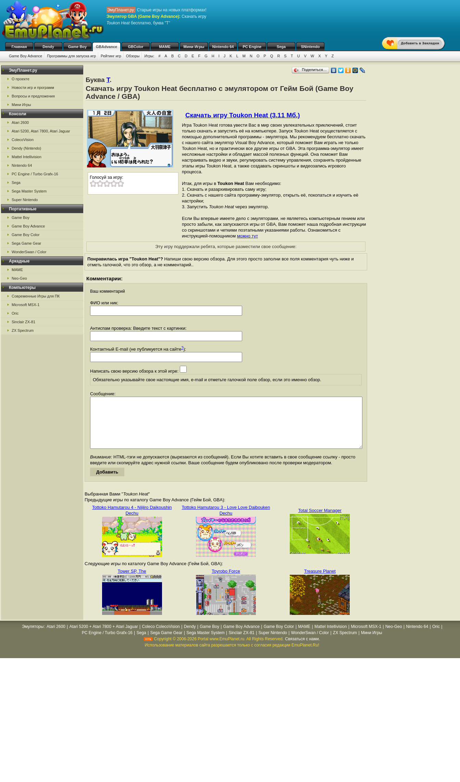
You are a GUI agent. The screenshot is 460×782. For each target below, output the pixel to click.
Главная (19, 47)
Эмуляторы (32, 636)
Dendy (48, 47)
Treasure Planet (320, 581)
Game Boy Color (25, 235)
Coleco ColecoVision (161, 636)
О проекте (20, 79)
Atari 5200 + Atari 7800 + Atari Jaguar (104, 636)
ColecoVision (23, 140)
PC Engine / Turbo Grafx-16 (35, 174)
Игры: (149, 56)
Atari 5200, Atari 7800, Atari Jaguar (41, 131)
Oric (15, 313)
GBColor (135, 47)
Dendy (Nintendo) (26, 148)
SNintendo (310, 47)
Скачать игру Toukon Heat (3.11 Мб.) (242, 115)
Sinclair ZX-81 (23, 322)
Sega (281, 47)
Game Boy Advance (25, 56)
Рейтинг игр (111, 56)
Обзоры (133, 56)
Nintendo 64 (223, 47)
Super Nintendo (25, 200)
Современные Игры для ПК (36, 296)
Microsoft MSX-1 (25, 305)
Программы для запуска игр (71, 56)
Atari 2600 (20, 122)
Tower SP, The (131, 581)
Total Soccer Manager (319, 520)
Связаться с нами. (302, 649)
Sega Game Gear (26, 243)
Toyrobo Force (226, 581)
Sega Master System (29, 191)
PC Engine (252, 47)
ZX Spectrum (23, 330)
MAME (165, 47)
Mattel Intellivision (26, 157)
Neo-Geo (19, 278)
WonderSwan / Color (29, 252)
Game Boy (77, 47)
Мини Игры (194, 47)
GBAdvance (106, 47)
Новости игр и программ (33, 87)
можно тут (247, 235)
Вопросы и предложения (33, 96)
